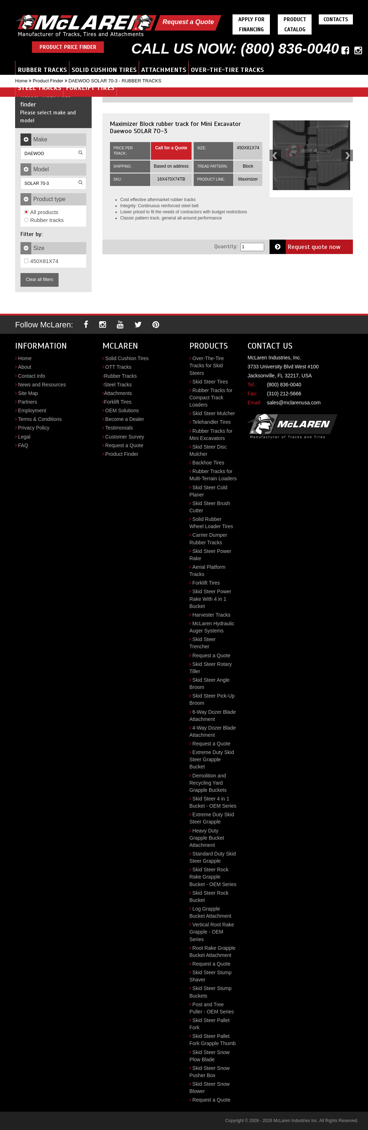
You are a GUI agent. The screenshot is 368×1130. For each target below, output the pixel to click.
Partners (27, 402)
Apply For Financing (251, 24)
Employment (32, 410)
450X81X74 (41, 261)
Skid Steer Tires (210, 382)
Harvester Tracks (211, 615)
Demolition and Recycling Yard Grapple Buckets (208, 783)
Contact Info (31, 376)
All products (41, 212)
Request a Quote (188, 22)
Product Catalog (295, 24)
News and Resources (42, 384)
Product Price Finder (68, 47)
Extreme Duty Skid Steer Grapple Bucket (211, 759)
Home (21, 80)
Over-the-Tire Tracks (227, 70)
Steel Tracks (39, 88)
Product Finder (48, 80)
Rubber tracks (44, 220)
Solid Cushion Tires (104, 70)
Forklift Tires (90, 88)
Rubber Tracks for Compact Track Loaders (211, 397)
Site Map (28, 393)
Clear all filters (39, 279)
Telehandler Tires (211, 422)
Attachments (163, 70)
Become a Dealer (124, 419)
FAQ (23, 445)
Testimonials (119, 428)
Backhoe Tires (208, 463)
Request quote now (305, 247)
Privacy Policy (33, 428)
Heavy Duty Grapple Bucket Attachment (206, 838)
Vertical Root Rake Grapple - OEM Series (211, 932)
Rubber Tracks (42, 70)
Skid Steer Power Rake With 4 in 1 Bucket (210, 599)
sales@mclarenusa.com (294, 402)
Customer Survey (124, 437)
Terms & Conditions (39, 419)
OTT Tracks (118, 367)
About (24, 367)
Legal (24, 437)
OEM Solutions (122, 410)
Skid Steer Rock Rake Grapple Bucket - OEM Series (212, 877)
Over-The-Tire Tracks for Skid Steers (206, 365)
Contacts (335, 19)
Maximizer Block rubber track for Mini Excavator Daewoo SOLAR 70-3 (175, 127)
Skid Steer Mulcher (213, 413)
